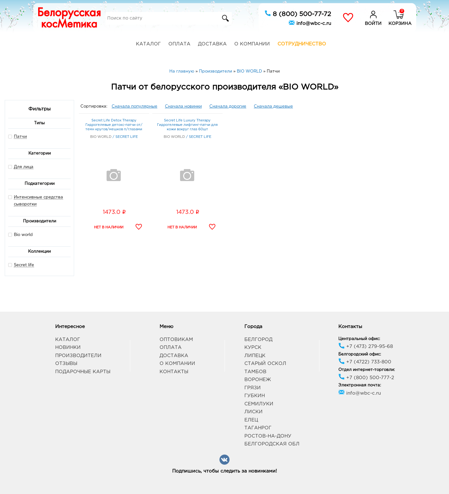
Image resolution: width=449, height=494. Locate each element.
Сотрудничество (301, 44)
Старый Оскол (265, 364)
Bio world (20, 234)
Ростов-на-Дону (267, 436)
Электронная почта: (359, 385)
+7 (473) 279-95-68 (365, 346)
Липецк (254, 356)
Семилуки (258, 404)
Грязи (252, 388)
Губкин (254, 396)
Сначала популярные (134, 106)
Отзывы (66, 364)
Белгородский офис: (359, 354)
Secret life (24, 265)
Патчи (20, 136)
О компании (252, 44)
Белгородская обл (272, 444)
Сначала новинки (183, 106)
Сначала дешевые (273, 106)
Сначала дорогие (227, 106)
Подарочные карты (82, 372)
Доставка (212, 44)
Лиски (253, 412)
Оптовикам (176, 340)
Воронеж (257, 380)
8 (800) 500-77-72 (298, 13)
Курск (252, 347)
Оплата (179, 44)
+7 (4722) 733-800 (364, 362)
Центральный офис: (359, 339)
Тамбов (255, 372)
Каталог (148, 44)
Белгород (258, 340)
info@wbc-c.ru (310, 23)
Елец (251, 420)
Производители (78, 356)
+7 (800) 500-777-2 (366, 378)
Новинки (68, 347)
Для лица (23, 167)
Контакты (174, 372)
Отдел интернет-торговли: (366, 370)
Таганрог (257, 428)
